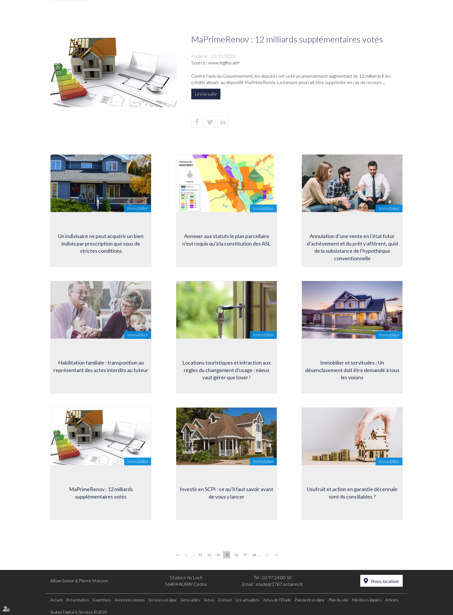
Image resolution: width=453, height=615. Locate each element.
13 (209, 555)
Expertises (211, 16)
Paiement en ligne (337, 4)
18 (254, 555)
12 (200, 555)
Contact (391, 16)
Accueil (132, 16)
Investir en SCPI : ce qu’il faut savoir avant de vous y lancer (226, 493)
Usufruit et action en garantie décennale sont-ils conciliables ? (352, 493)
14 (218, 555)
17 (245, 555)
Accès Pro (294, 4)
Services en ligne (162, 599)
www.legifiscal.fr (224, 62)
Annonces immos (256, 16)
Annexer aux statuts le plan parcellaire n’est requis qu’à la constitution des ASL (226, 240)
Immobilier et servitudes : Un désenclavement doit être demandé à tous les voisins (352, 369)
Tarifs (362, 16)
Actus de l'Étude (277, 599)
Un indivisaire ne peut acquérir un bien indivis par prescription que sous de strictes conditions (101, 243)
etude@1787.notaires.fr (279, 584)
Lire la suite (206, 93)
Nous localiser (385, 581)
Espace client (384, 4)
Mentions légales (366, 599)
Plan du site (338, 599)
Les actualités (247, 599)
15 (227, 555)
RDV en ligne (255, 4)
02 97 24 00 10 (277, 577)
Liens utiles (302, 16)
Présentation (170, 16)
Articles (391, 599)
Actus (335, 16)
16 (236, 555)
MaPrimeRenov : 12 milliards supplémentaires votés (101, 493)
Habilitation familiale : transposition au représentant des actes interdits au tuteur (100, 366)
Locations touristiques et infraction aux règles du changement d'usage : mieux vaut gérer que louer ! (226, 369)
